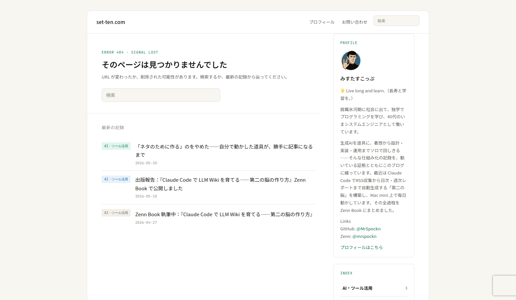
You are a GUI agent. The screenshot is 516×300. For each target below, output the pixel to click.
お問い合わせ (355, 22)
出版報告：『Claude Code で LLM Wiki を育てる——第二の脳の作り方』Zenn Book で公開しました (220, 184)
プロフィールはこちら (361, 247)
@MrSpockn (368, 228)
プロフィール (322, 22)
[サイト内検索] (397, 20)
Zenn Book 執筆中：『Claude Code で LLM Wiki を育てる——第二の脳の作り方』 (225, 214)
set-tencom (110, 21)
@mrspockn (364, 236)
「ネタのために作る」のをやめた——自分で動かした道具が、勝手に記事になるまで (224, 150)
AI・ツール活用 (358, 288)
